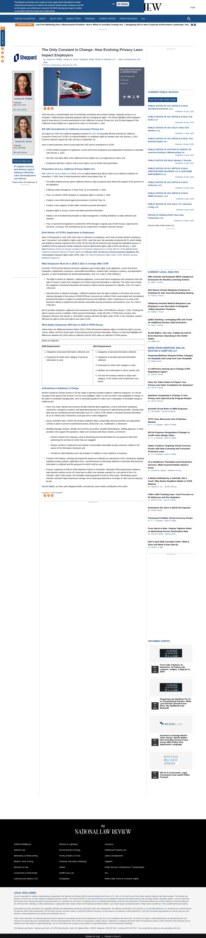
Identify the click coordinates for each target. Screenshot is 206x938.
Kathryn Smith (170, 534)
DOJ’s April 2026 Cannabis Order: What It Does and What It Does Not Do (168, 543)
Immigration (64, 879)
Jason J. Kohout (157, 325)
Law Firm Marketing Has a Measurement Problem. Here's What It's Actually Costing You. (95, 24)
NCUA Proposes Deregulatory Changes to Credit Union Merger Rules (169, 433)
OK (113, 4)
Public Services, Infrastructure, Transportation (124, 867)
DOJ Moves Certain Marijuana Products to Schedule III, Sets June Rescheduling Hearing (171, 291)
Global (62, 867)
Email (18, 103)
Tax (106, 873)
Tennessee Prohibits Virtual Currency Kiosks (170, 518)
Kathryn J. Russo (157, 296)
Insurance (109, 844)
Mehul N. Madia (170, 425)
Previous (192, 25)
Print (125, 97)
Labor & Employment (114, 856)
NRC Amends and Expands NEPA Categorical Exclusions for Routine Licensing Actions (170, 278)
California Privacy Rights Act (58, 173)
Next (195, 25)
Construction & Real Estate (26, 873)
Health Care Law (66, 873)
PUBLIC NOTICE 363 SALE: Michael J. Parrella (169, 160)
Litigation (109, 861)
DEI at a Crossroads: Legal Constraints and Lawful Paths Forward (175, 775)
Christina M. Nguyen (158, 470)
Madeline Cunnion (174, 470)
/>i (138, 97)
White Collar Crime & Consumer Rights (122, 879)
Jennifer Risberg (170, 487)
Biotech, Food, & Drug (23, 861)
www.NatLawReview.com (97, 899)
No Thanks (123, 4)
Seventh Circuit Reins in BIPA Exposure (168, 408)
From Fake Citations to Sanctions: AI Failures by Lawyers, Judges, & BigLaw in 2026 (175, 668)
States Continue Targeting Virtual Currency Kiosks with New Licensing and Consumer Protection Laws (169, 448)
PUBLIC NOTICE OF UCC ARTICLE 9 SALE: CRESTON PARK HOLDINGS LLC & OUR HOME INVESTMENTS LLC (170, 171)
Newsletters (73, 18)
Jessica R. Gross (23, 141)
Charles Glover (156, 510)
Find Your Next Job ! (22, 161)
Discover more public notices (160, 225)
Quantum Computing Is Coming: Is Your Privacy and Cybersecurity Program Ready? (170, 397)
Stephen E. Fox (157, 487)
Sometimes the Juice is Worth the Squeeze (169, 507)
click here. (177, 928)
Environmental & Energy (70, 850)
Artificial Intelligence (22, 844)
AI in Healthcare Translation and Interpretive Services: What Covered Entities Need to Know (170, 465)
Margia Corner (156, 361)
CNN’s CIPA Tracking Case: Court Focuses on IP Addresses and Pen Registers (171, 495)
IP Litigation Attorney (24, 166)
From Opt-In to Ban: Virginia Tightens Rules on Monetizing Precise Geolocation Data (170, 529)
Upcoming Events (159, 641)
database (42, 899)
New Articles (3, 38)
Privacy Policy (134, 896)
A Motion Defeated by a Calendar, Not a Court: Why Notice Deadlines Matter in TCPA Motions (170, 481)
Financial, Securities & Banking (72, 861)
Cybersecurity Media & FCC (26, 879)
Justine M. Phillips (23, 98)
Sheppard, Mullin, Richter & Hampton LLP (97, 59)
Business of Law (21, 867)
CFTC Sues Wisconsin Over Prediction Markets (167, 420)
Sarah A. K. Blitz (157, 547)
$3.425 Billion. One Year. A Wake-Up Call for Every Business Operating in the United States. (169, 336)
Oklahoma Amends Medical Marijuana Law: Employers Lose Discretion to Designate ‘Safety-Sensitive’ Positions (169, 306)
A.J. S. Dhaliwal (157, 425)
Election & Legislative (68, 844)
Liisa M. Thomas (157, 374)
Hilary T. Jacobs (157, 282)
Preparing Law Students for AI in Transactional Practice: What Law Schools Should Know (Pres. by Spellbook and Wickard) (175, 703)
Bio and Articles (20, 109)
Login (192, 7)
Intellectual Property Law (115, 850)
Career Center (107, 18)
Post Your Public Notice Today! (162, 100)
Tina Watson (155, 411)
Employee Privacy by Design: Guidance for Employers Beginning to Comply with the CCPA (85, 249)
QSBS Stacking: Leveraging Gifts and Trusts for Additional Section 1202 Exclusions (170, 321)
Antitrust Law (19, 850)
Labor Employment (127, 76)
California (124, 84)
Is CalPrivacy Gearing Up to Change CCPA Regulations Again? (169, 370)
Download (134, 97)
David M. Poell (156, 500)
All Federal (124, 80)
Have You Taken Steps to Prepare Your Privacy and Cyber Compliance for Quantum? (170, 383)
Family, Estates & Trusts (69, 856)
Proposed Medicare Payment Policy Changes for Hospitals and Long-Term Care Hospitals (170, 357)
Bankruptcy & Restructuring (26, 856)
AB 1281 (92, 134)
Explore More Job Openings (23, 182)
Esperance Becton (169, 411)
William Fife (155, 341)
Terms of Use (120, 896)
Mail (129, 97)
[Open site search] (189, 19)
